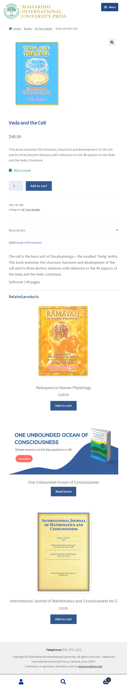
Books (28, 28)
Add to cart (38, 186)
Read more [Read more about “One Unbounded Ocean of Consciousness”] (63, 491)
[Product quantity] (16, 186)
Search (63, 682)
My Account (21, 682)
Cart (98, 679)
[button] (112, 42)
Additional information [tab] (25, 242)
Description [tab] (17, 230)
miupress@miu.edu (90, 666)
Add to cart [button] (63, 405)
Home (17, 28)
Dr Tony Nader (43, 28)
